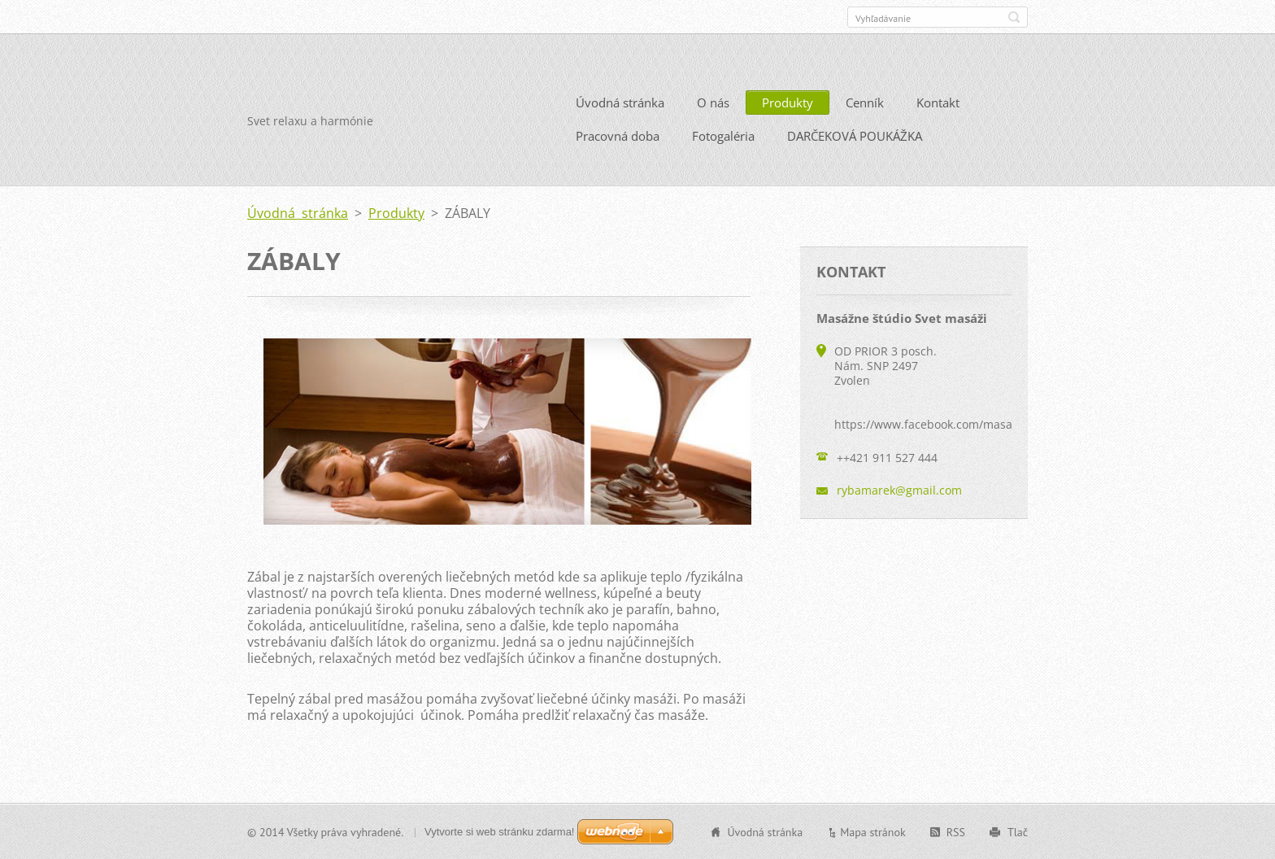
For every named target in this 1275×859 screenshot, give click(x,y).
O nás (713, 102)
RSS (955, 831)
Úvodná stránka (620, 102)
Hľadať (1014, 17)
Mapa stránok (873, 831)
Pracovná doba (617, 136)
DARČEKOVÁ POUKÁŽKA (854, 136)
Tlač (1017, 831)
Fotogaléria (723, 136)
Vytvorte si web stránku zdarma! (499, 831)
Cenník (865, 102)
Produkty (787, 102)
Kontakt (938, 102)
